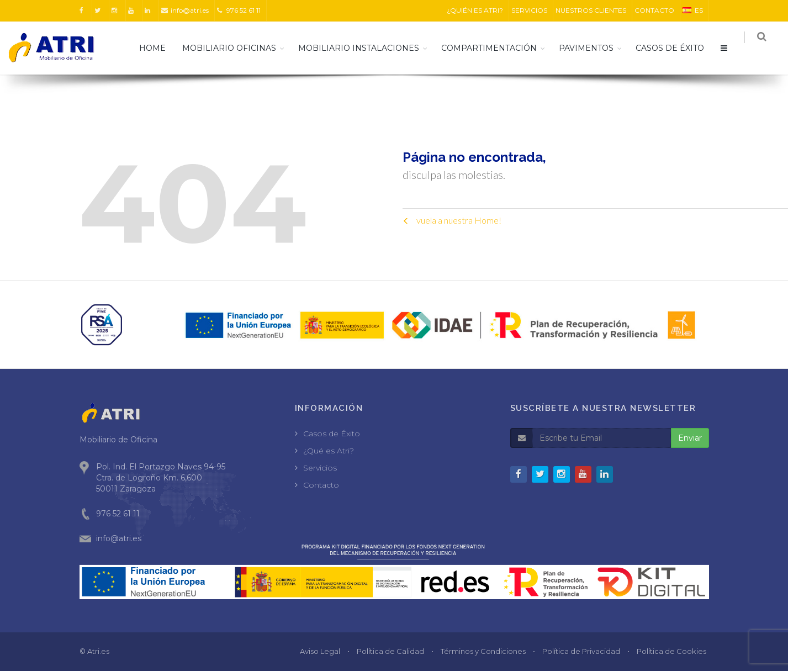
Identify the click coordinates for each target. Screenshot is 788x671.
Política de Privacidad (581, 651)
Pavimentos (593, 48)
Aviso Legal (320, 651)
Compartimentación (496, 48)
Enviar (690, 438)
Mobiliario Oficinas (236, 48)
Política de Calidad (390, 651)
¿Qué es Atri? (328, 451)
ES (693, 10)
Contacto (321, 485)
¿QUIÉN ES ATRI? (475, 10)
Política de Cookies (671, 651)
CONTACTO (654, 10)
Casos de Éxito (331, 433)
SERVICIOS (529, 10)
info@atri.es (185, 10)
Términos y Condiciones (483, 651)
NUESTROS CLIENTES (591, 10)
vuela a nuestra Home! (452, 220)
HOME (159, 48)
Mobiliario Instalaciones (365, 48)
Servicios (320, 468)
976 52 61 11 (239, 10)
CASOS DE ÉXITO (677, 48)
